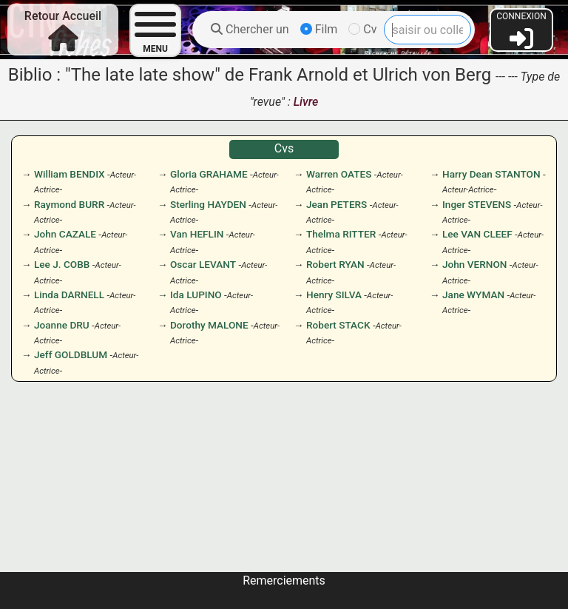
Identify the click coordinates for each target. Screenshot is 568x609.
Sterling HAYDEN (208, 204)
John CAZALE (65, 234)
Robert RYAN (335, 264)
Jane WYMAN (473, 294)
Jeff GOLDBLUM (70, 354)
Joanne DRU (61, 325)
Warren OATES (338, 174)
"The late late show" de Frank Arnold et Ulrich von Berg (278, 74)
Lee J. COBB (61, 264)
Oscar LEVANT (203, 264)
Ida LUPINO (196, 294)
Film (319, 29)
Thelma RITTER (341, 234)
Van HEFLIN (196, 234)
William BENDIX (69, 174)
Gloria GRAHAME (209, 174)
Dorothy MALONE (209, 325)
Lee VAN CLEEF (477, 234)
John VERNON (474, 264)
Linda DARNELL (69, 294)
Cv (362, 29)
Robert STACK (338, 325)
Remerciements (284, 580)
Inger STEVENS (476, 204)
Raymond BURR (69, 204)
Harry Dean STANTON (491, 174)
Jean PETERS (336, 204)
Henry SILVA (334, 294)
